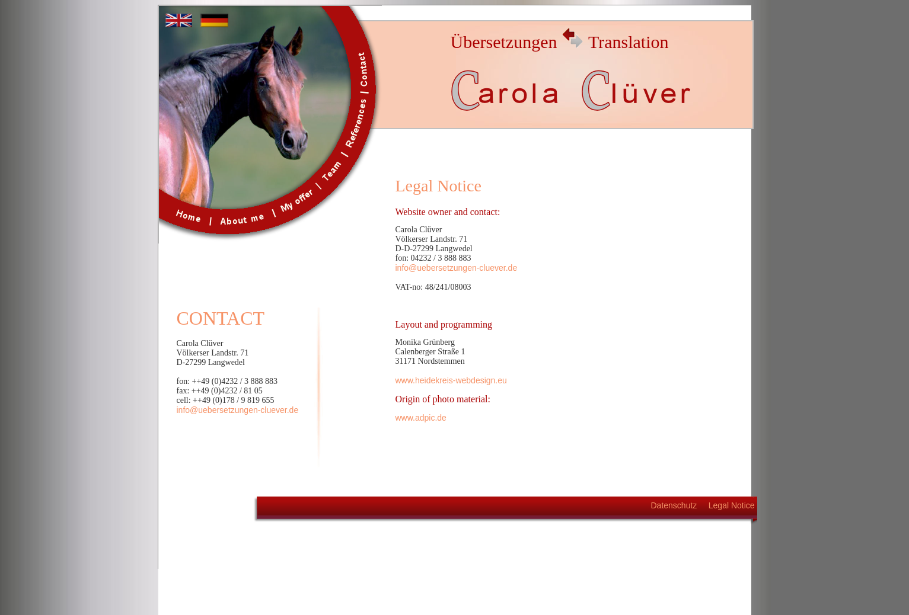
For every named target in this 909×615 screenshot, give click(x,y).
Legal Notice (732, 505)
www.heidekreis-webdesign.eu (451, 380)
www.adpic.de (421, 417)
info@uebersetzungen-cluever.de (238, 410)
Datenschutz (674, 505)
